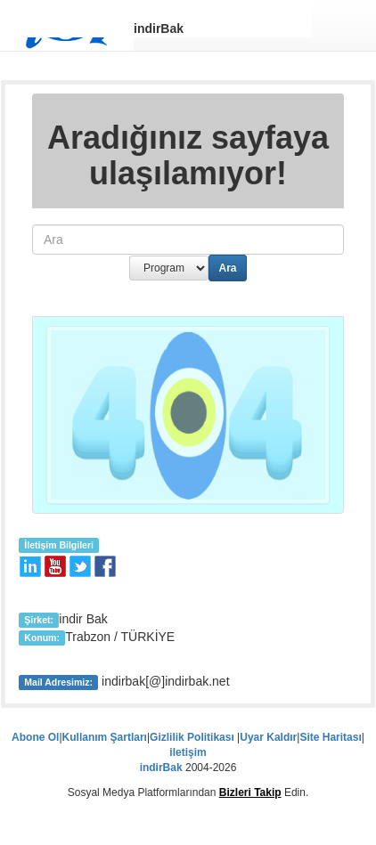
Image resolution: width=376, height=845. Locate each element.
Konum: (42, 637)
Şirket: (38, 619)
